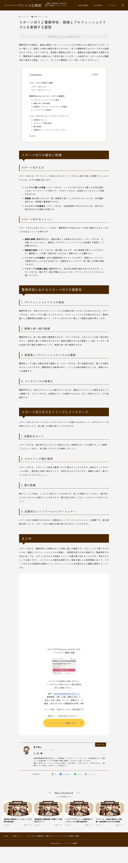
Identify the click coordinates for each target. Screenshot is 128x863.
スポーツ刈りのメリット (41, 90)
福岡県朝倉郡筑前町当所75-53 (67, 693)
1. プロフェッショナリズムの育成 (45, 100)
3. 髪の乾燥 (36, 126)
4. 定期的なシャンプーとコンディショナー (49, 130)
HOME (6, 836)
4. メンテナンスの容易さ (41, 110)
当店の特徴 (83, 5)
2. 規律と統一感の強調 (40, 103)
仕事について (37, 17)
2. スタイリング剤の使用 (41, 123)
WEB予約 (98, 5)
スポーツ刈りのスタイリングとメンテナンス (49, 116)
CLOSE (95, 74)
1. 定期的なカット (38, 120)
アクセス (112, 5)
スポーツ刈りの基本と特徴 (41, 82)
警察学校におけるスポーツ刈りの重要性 (47, 96)
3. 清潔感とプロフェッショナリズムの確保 (49, 106)
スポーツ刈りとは (38, 86)
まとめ (32, 135)
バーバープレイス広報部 (22, 5)
